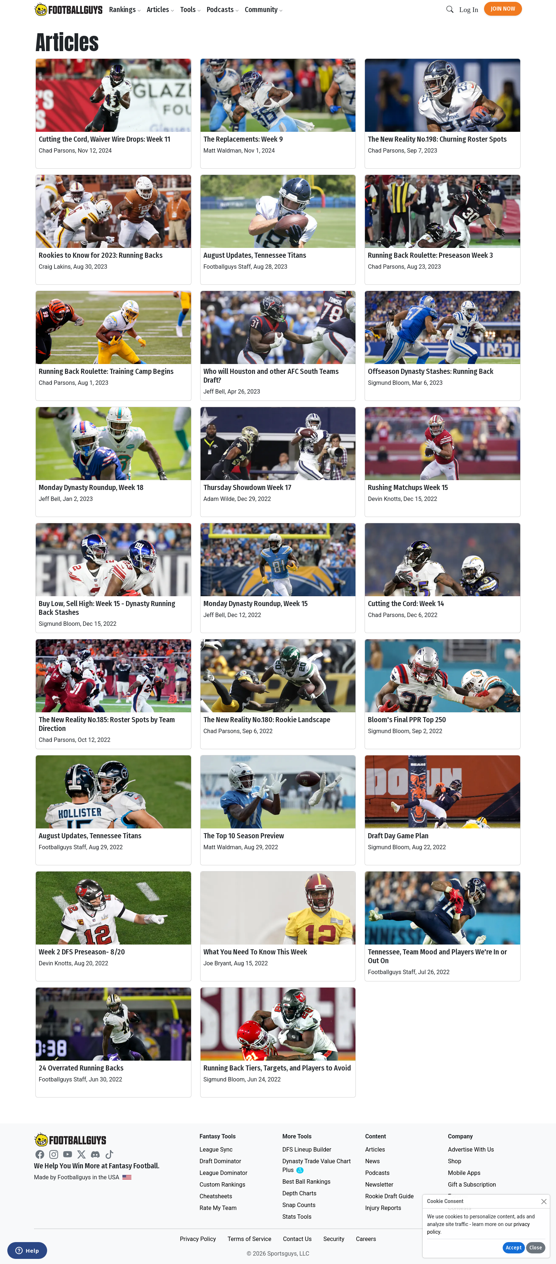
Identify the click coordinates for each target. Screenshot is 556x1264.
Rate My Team (217, 1207)
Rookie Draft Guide (389, 1196)
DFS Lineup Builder (306, 1149)
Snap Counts (299, 1205)
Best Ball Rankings (306, 1181)
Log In (468, 10)
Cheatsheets (215, 1196)
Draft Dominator (220, 1161)
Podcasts (223, 9)
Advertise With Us (471, 1149)
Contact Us (297, 1239)
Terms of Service (249, 1239)
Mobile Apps (464, 1172)
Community (264, 9)
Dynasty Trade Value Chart (316, 1166)
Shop (454, 1161)
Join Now (503, 8)
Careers (366, 1239)
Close (535, 1248)
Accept (514, 1248)
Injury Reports (383, 1207)
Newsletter (379, 1184)
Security (333, 1239)
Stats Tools (297, 1216)
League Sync (215, 1149)
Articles (160, 9)
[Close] (544, 1201)
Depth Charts (299, 1193)
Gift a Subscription (472, 1184)
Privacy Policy (198, 1239)
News (372, 1161)
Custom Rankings (222, 1184)
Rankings (125, 9)
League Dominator (223, 1172)
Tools (190, 9)
